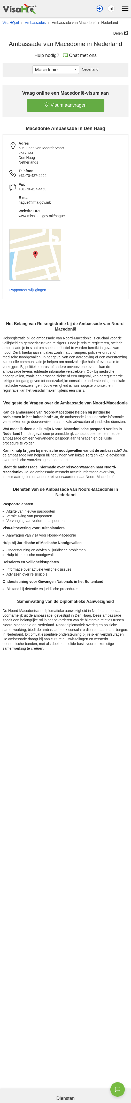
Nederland (88, 69)
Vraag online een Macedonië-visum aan (65, 93)
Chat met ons (80, 55)
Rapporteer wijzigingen (27, 290)
